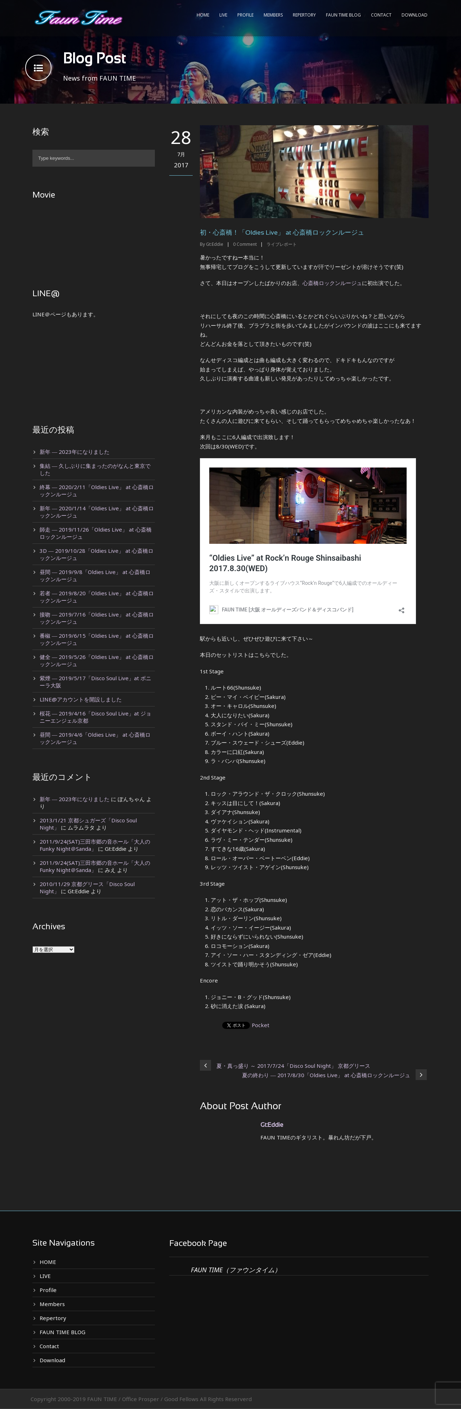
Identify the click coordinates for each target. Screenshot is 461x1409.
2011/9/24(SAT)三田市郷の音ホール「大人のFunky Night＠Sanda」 (95, 845)
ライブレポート (282, 244)
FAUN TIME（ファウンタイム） (236, 1269)
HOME (203, 15)
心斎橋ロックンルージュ (332, 282)
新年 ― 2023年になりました (74, 451)
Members (273, 15)
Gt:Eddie (214, 244)
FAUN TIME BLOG (343, 15)
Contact (381, 15)
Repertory (304, 15)
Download (415, 15)
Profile (245, 15)
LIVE (223, 15)
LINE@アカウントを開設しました (81, 699)
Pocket (260, 1025)
